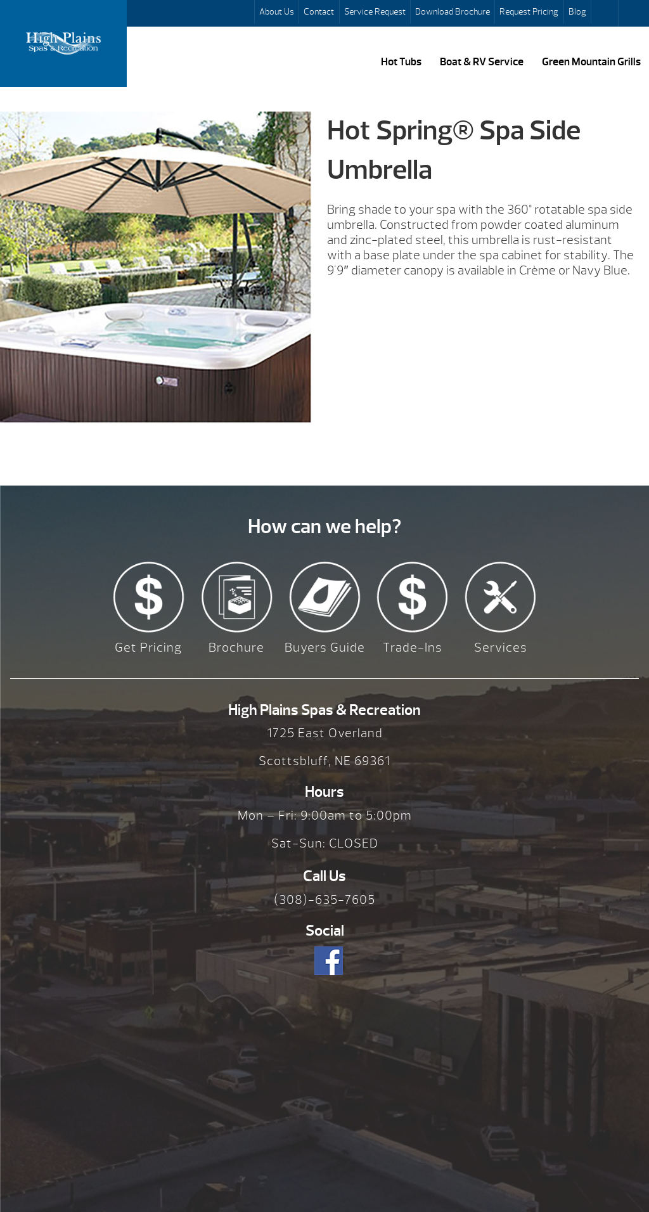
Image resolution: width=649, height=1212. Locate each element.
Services (500, 647)
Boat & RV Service (482, 61)
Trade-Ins (412, 647)
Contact (319, 11)
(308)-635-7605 (324, 900)
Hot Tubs (401, 61)
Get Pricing (148, 647)
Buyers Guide (325, 647)
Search (606, 13)
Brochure (236, 647)
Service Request (375, 11)
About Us (276, 11)
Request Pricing (528, 11)
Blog (577, 11)
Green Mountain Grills (591, 61)
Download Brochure (452, 11)
